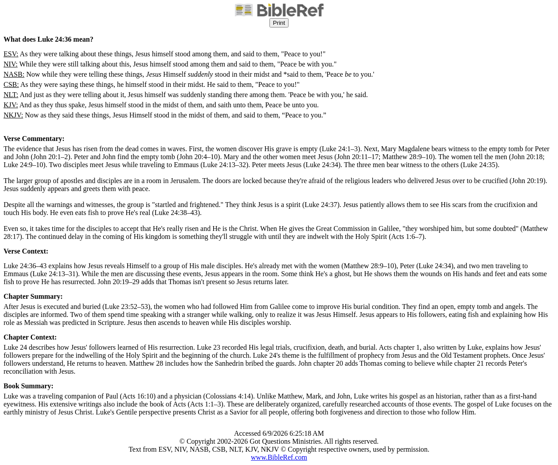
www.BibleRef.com (279, 457)
